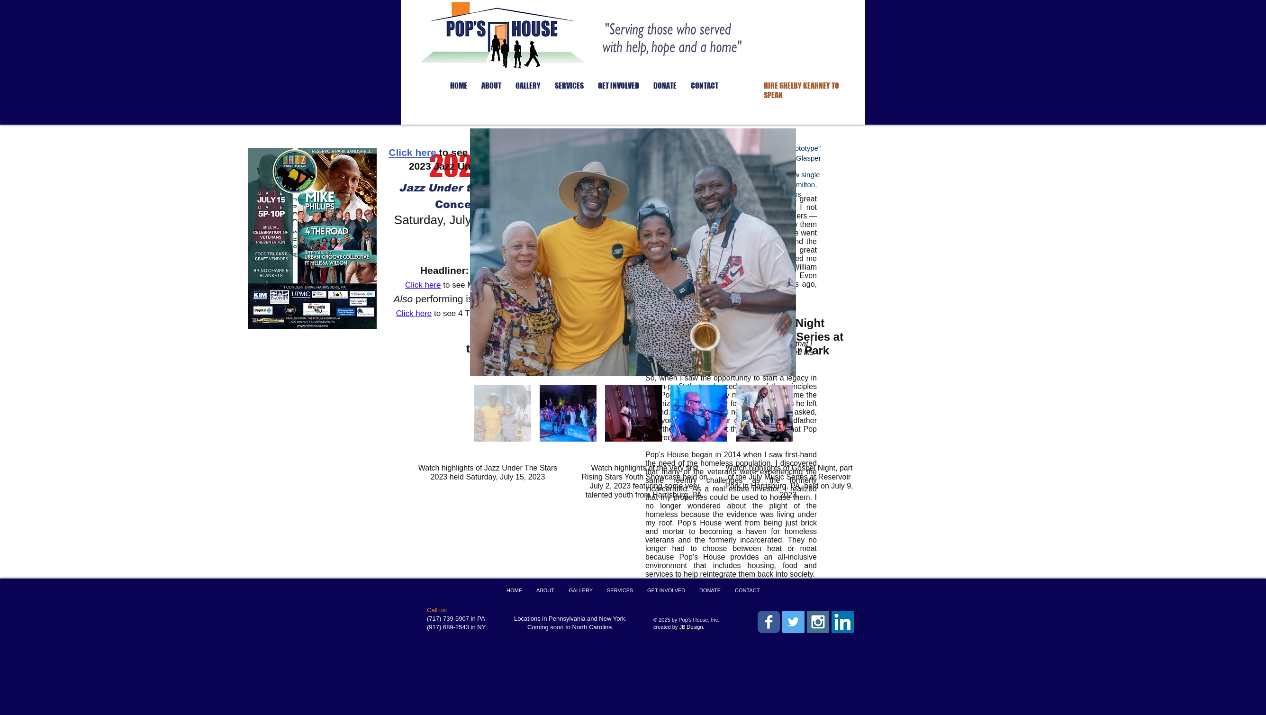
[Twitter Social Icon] (793, 622)
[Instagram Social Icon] (818, 622)
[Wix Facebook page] (769, 622)
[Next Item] (779, 252)
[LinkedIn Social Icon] (843, 622)
